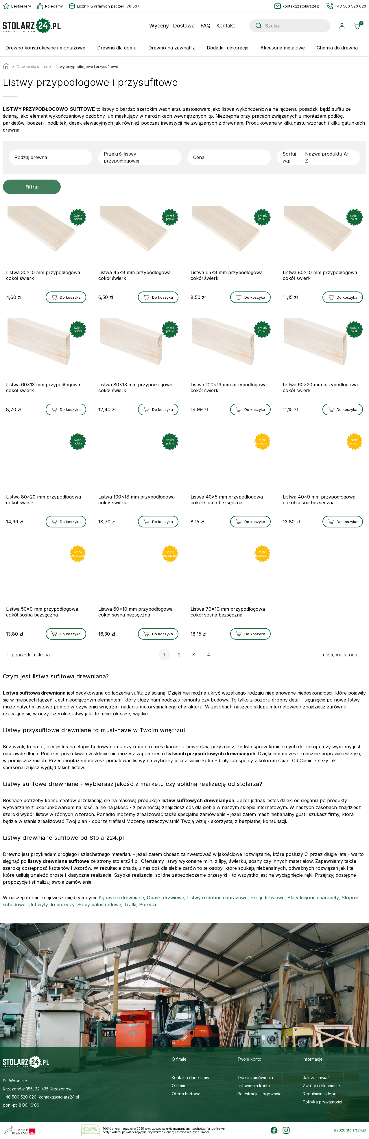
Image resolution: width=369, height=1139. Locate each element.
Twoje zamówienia (255, 1077)
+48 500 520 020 (346, 6)
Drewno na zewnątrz (171, 48)
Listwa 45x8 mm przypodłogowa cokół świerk (134, 275)
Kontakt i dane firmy (190, 1077)
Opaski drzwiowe (165, 897)
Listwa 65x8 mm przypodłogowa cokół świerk (227, 275)
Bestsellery (17, 6)
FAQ (205, 26)
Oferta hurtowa (186, 1093)
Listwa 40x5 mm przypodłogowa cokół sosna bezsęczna (227, 499)
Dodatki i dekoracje (227, 48)
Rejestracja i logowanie (259, 1093)
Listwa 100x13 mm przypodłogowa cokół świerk (229, 387)
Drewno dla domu (116, 48)
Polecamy (50, 6)
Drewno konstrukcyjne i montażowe (45, 48)
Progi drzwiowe (267, 897)
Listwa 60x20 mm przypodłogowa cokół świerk (320, 387)
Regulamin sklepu (319, 1093)
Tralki (130, 904)
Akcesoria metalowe (282, 48)
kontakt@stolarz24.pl (297, 6)
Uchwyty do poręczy (51, 904)
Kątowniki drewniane (121, 897)
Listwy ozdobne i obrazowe (217, 897)
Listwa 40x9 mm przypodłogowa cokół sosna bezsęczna (319, 499)
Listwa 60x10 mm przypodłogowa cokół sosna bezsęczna (135, 612)
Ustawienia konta (253, 1085)
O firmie (179, 1085)
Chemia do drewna (337, 48)
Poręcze (148, 904)
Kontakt (225, 26)
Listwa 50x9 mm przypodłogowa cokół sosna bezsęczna (42, 612)
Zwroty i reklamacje (321, 1085)
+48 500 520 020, (20, 1096)
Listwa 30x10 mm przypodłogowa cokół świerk (43, 275)
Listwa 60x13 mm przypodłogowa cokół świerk (43, 387)
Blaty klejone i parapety (313, 897)
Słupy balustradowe (99, 904)
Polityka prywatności (322, 1101)
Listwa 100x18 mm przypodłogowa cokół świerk (136, 499)
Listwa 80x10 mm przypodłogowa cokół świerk (320, 275)
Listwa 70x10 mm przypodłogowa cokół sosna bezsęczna (228, 612)
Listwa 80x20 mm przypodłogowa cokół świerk (43, 499)
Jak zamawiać (316, 1077)
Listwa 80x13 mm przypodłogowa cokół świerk (135, 387)
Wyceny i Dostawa (172, 26)
